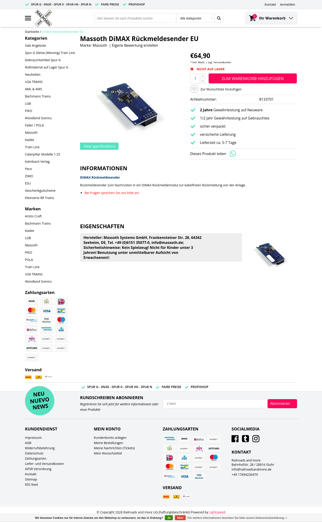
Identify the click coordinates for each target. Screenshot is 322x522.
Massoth (100, 45)
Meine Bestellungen (108, 443)
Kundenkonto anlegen (110, 437)
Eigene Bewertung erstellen (135, 45)
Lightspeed (217, 512)
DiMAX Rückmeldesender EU (63, 31)
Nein (180, 518)
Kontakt (31, 474)
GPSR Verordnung (38, 469)
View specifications (99, 146)
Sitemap (31, 479)
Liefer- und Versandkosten (44, 463)
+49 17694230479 (245, 474)
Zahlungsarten (35, 458)
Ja (168, 518)
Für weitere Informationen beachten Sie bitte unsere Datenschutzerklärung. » (237, 518)
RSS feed (31, 484)
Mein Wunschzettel (108, 453)
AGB (28, 443)
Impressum (33, 437)
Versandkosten (222, 62)
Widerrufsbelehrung (40, 448)
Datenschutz (34, 453)
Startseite (32, 31)
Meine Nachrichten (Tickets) (114, 448)
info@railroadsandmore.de (251, 469)
